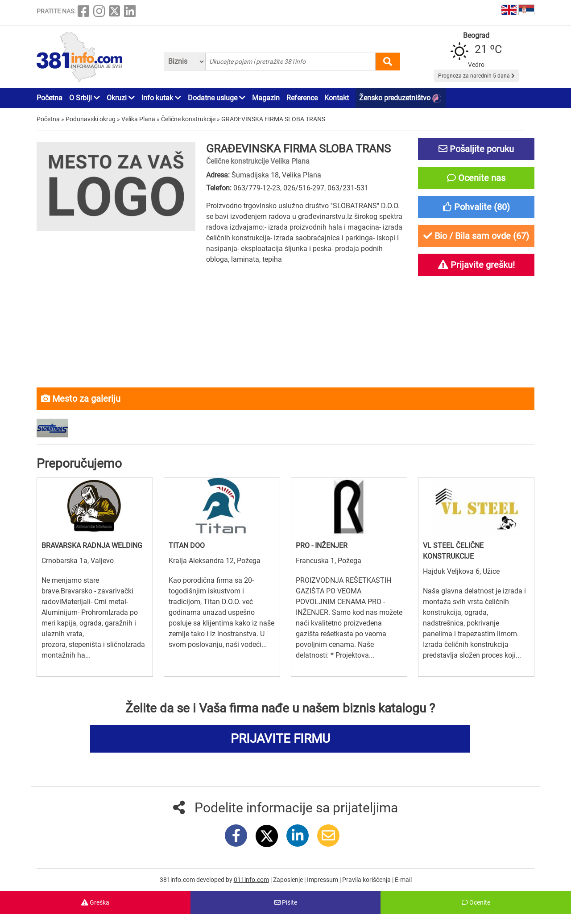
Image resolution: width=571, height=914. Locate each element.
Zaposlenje (288, 879)
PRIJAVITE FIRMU (280, 738)
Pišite (285, 902)
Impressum (323, 879)
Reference (302, 98)
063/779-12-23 (256, 188)
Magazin (266, 98)
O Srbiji (84, 98)
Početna (49, 98)
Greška (95, 902)
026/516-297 (303, 188)
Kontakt (336, 98)
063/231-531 (347, 188)
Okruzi (121, 98)
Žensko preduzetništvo (400, 98)
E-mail (403, 879)
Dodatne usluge (216, 98)
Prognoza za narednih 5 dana (476, 76)
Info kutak (161, 98)
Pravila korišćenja (367, 879)
